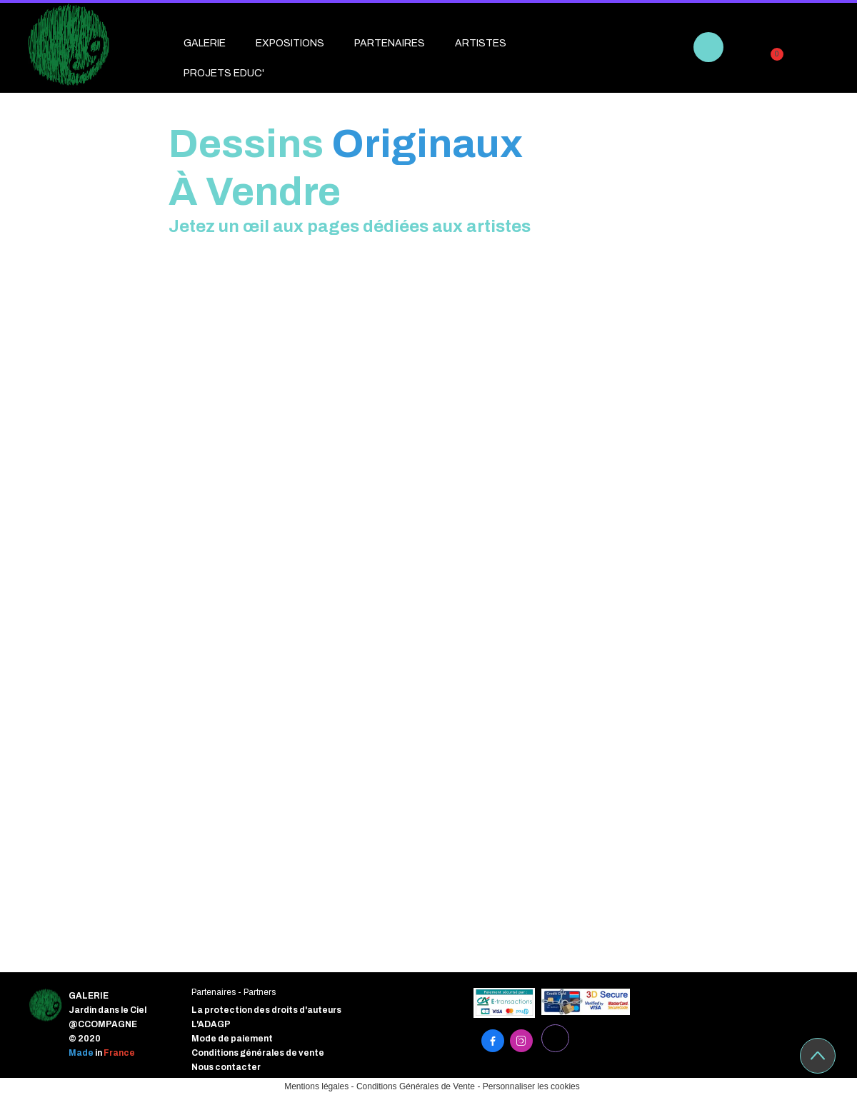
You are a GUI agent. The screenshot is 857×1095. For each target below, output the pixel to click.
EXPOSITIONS (290, 43)
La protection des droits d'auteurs (266, 1010)
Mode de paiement (232, 1039)
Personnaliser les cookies (531, 1086)
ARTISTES (480, 43)
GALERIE (205, 43)
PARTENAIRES (389, 43)
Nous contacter (226, 1067)
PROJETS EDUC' (224, 73)
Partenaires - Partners (233, 992)
